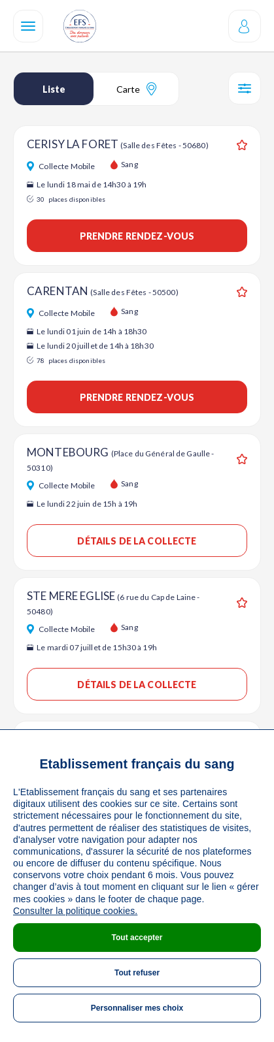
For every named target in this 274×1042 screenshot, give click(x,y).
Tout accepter (137, 937)
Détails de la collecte (136, 540)
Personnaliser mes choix (137, 1008)
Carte (136, 88)
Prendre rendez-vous (137, 236)
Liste (54, 89)
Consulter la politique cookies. (75, 911)
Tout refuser (137, 972)
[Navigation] (28, 26)
